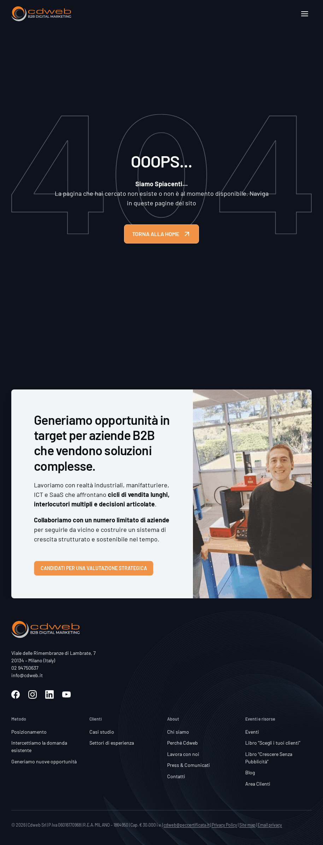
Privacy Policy (224, 824)
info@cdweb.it (27, 675)
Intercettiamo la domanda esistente (39, 746)
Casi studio (101, 732)
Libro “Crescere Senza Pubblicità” (268, 757)
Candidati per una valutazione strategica (94, 568)
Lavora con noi (183, 754)
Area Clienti (257, 784)
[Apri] (305, 14)
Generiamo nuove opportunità (44, 761)
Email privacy (270, 824)
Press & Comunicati (188, 765)
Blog (250, 772)
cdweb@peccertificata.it (187, 824)
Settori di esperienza (111, 743)
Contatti (176, 776)
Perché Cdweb (182, 743)
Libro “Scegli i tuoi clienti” (272, 743)
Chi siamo (178, 732)
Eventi (252, 732)
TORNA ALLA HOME (161, 234)
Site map (247, 824)
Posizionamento (29, 732)
